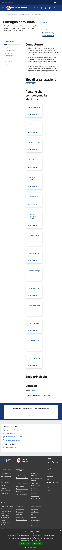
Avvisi (48, 479)
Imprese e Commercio (22, 484)
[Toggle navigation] (3, 8)
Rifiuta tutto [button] (37, 543)
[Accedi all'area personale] (55, 2)
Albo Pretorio (35, 512)
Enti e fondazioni (5, 482)
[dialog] (31, 539)
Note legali (34, 518)
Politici (3, 485)
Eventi (48, 490)
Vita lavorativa (20, 481)
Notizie (48, 474)
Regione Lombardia (7, 2)
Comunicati (49, 477)
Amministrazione (12, 15)
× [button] (60, 530)
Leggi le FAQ (19, 517)
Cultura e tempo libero (22, 478)
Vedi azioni (45, 26)
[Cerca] (59, 8)
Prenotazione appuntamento (20, 508)
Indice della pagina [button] (9, 42)
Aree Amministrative (6, 477)
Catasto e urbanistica (22, 489)
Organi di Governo (6, 474)
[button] (31, 547)
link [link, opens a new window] (40, 540)
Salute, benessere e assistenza (36, 492)
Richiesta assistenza (21, 520)
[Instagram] (45, 8)
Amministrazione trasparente (36, 508)
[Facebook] (41, 8)
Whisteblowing (35, 526)
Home (3, 15)
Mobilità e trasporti (21, 494)
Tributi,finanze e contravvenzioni (35, 484)
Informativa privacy (36, 515)
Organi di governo (24, 15)
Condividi (45, 22)
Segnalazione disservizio (19, 513)
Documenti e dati (5, 493)
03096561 (34, 390)
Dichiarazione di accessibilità (35, 522)
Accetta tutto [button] (25, 543)
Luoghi (48, 487)
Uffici (2, 479)
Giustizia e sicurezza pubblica (36, 479)
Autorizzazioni (35, 496)
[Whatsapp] (49, 8)
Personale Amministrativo (5, 489)
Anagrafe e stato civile (22, 475)
